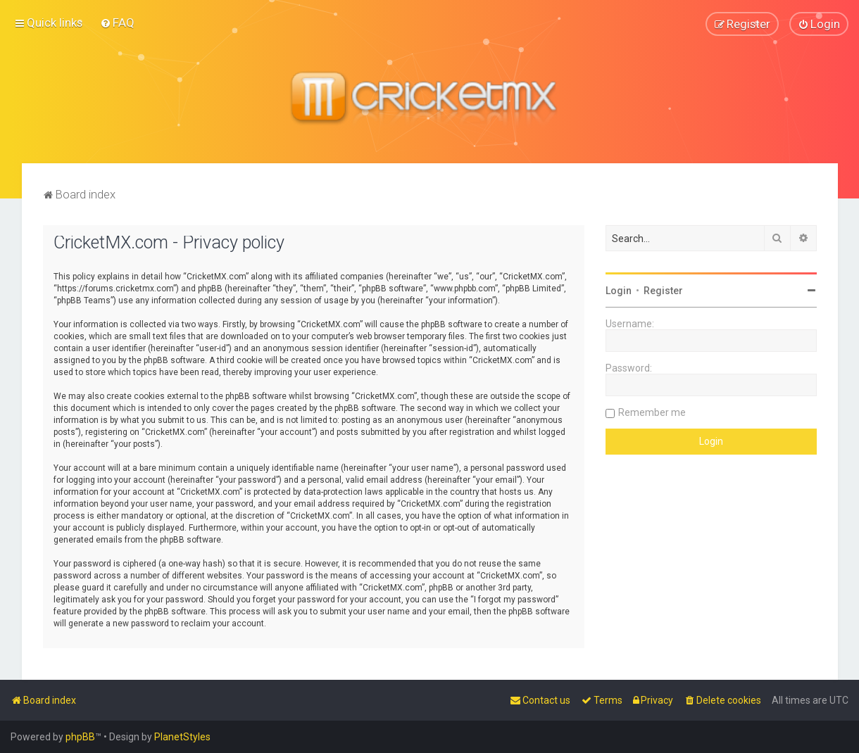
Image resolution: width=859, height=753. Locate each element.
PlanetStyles (182, 736)
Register (663, 290)
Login (619, 290)
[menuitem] (117, 22)
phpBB (80, 736)
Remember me (652, 411)
